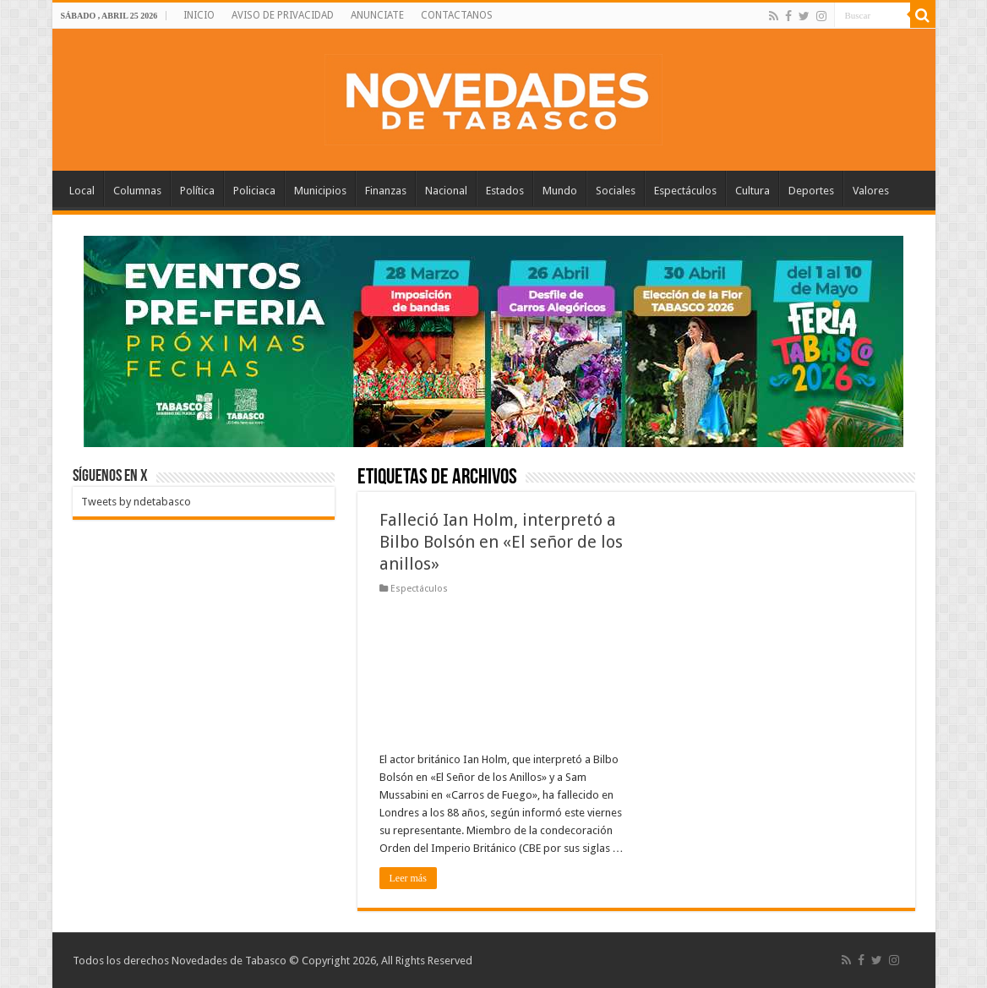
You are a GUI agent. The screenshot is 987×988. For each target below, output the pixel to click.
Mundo (560, 190)
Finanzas (385, 190)
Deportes (811, 190)
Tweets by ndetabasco (136, 501)
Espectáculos (685, 190)
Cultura (752, 190)
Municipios (320, 190)
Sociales (615, 190)
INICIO (199, 15)
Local (82, 190)
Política (197, 190)
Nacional (446, 190)
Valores (871, 190)
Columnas (137, 190)
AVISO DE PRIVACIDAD (283, 15)
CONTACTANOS (457, 15)
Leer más (408, 878)
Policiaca (254, 190)
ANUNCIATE (377, 15)
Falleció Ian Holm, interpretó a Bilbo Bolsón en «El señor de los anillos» (501, 542)
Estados (505, 190)
